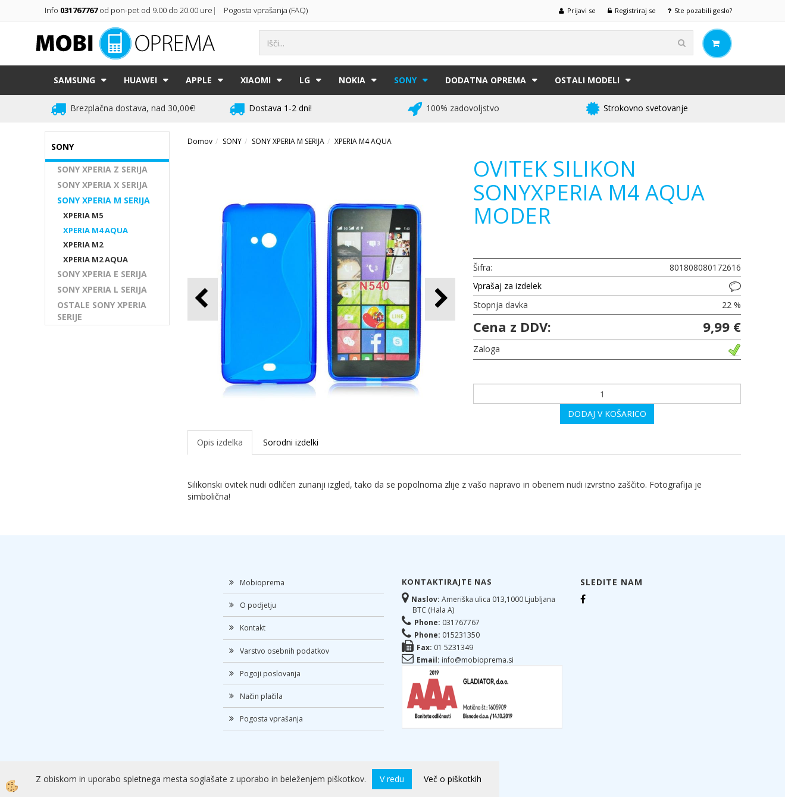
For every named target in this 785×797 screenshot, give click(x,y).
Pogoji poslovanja (270, 674)
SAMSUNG (74, 80)
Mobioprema (262, 583)
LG (304, 80)
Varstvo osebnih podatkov (284, 651)
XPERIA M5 (83, 215)
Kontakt (252, 628)
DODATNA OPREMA (485, 80)
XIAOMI (255, 80)
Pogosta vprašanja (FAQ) (266, 10)
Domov (199, 141)
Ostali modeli (587, 80)
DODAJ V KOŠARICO (607, 413)
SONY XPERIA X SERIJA (102, 184)
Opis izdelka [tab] (220, 442)
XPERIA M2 (83, 244)
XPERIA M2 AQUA (95, 259)
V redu (392, 779)
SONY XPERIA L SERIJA (102, 289)
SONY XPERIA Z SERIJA (102, 169)
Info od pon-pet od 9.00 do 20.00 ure (128, 10)
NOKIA (352, 80)
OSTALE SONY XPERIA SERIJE (101, 310)
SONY (405, 80)
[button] (440, 299)
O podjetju (258, 605)
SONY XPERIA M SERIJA (103, 200)
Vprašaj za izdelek (507, 285)
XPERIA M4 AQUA (95, 230)
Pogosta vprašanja (271, 719)
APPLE (199, 80)
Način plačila (261, 696)
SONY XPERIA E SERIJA (102, 274)
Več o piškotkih (452, 779)
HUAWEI (140, 80)
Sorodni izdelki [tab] (290, 442)
